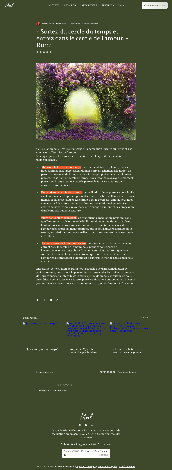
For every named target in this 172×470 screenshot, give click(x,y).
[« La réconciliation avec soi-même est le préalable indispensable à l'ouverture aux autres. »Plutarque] (129, 333)
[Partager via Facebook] (37, 299)
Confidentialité (127, 466)
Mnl (9, 5)
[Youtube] (92, 425)
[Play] (65, 455)
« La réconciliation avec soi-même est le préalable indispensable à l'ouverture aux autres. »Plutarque (129, 351)
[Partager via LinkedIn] (50, 299)
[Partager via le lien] (57, 299)
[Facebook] (86, 425)
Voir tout (145, 317)
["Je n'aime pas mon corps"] (42, 333)
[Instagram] (80, 425)
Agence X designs (86, 466)
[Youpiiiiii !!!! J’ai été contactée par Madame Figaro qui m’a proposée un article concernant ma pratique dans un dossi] (86, 333)
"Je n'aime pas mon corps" (42, 349)
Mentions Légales (107, 466)
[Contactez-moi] (155, 5)
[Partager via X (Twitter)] (44, 299)
